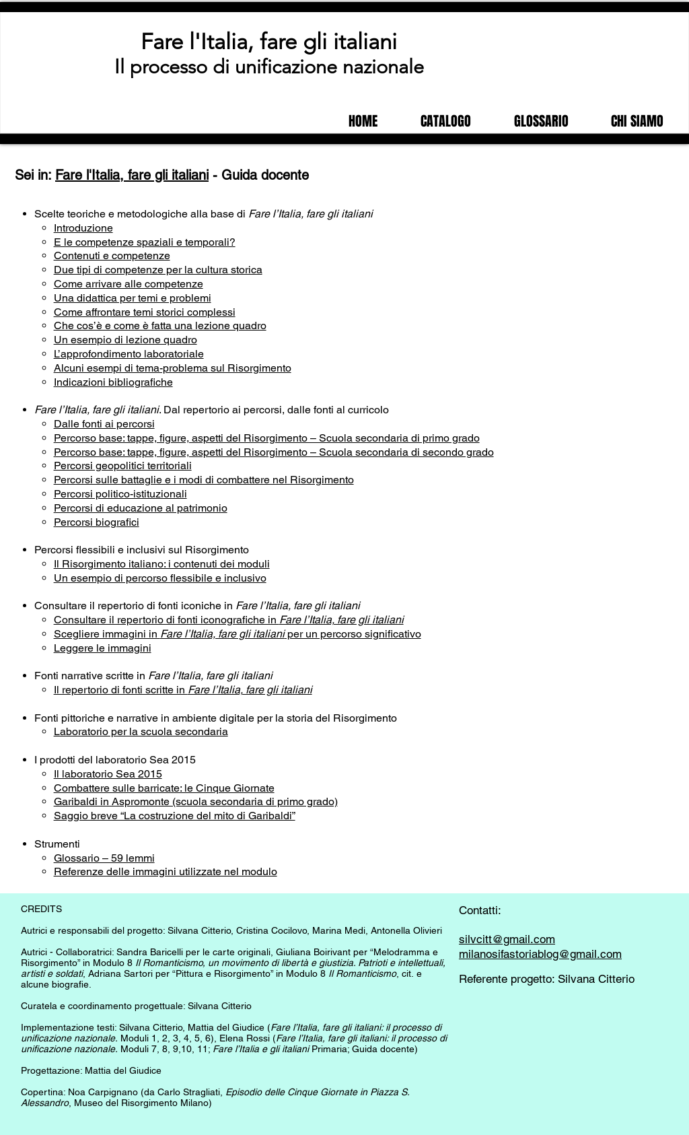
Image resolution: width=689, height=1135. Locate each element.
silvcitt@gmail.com (507, 939)
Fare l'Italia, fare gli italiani (269, 42)
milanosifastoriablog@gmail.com (540, 954)
